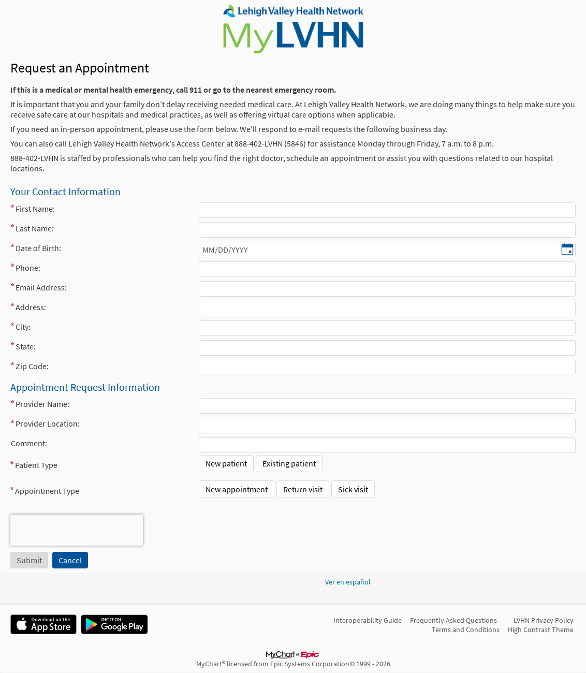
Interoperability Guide (367, 620)
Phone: (28, 267)
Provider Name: (42, 404)
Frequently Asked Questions (453, 620)
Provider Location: (48, 423)
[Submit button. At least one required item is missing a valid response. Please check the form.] (29, 560)
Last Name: (35, 228)
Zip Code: (32, 366)
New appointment (237, 489)
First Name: (35, 208)
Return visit (303, 489)
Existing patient (289, 463)
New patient (226, 463)
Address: (31, 307)
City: (23, 326)
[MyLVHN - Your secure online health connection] (293, 29)
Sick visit (353, 489)
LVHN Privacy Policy (544, 620)
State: (26, 346)
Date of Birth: (38, 248)
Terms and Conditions (466, 629)
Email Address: (41, 287)
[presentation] (76, 530)
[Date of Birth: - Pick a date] (567, 250)
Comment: (29, 443)
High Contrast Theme (541, 629)
